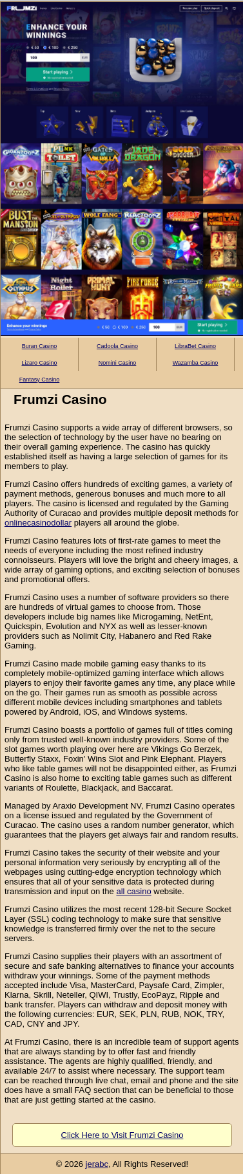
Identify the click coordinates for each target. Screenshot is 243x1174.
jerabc (97, 1164)
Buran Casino (39, 346)
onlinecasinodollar (38, 522)
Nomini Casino (118, 363)
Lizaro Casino (39, 363)
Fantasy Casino (39, 379)
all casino (133, 891)
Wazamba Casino (196, 363)
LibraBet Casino (195, 346)
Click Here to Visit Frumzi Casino (122, 1135)
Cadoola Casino (117, 346)
